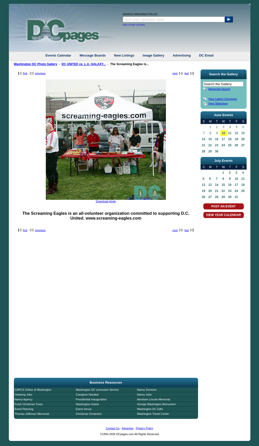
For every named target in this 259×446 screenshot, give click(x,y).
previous (40, 73)
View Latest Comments (222, 98)
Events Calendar (58, 55)
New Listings (124, 55)
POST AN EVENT (223, 206)
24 (223, 145)
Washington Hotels (87, 404)
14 (203, 139)
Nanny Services (147, 389)
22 (210, 145)
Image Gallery (153, 55)
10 (223, 133)
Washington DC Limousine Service (97, 389)
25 (229, 145)
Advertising (182, 55)
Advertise (128, 428)
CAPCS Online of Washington (33, 389)
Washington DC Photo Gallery (35, 64)
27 (243, 145)
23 (216, 145)
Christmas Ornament (88, 413)
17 (223, 139)
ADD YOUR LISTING (134, 25)
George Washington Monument (156, 404)
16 (216, 139)
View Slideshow (218, 103)
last (186, 73)
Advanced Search (219, 89)
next (175, 73)
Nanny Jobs (144, 394)
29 (210, 151)
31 (236, 197)
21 (203, 145)
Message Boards (93, 55)
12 (236, 133)
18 (229, 139)
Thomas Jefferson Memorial (32, 413)
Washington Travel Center (153, 413)
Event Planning (24, 409)
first (25, 73)
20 (243, 139)
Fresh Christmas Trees (29, 404)
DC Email (206, 55)
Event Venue (84, 409)
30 (216, 151)
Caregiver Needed (87, 394)
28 (203, 151)
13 (243, 133)
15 (210, 139)
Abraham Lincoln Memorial (153, 399)
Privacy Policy (144, 428)
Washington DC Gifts (150, 409)
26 (236, 145)
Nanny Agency (24, 399)
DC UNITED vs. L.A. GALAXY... (83, 64)
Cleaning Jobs (23, 394)
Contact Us (112, 428)
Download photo (106, 201)
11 (229, 133)
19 (236, 139)
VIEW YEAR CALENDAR (223, 215)
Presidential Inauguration (91, 399)
